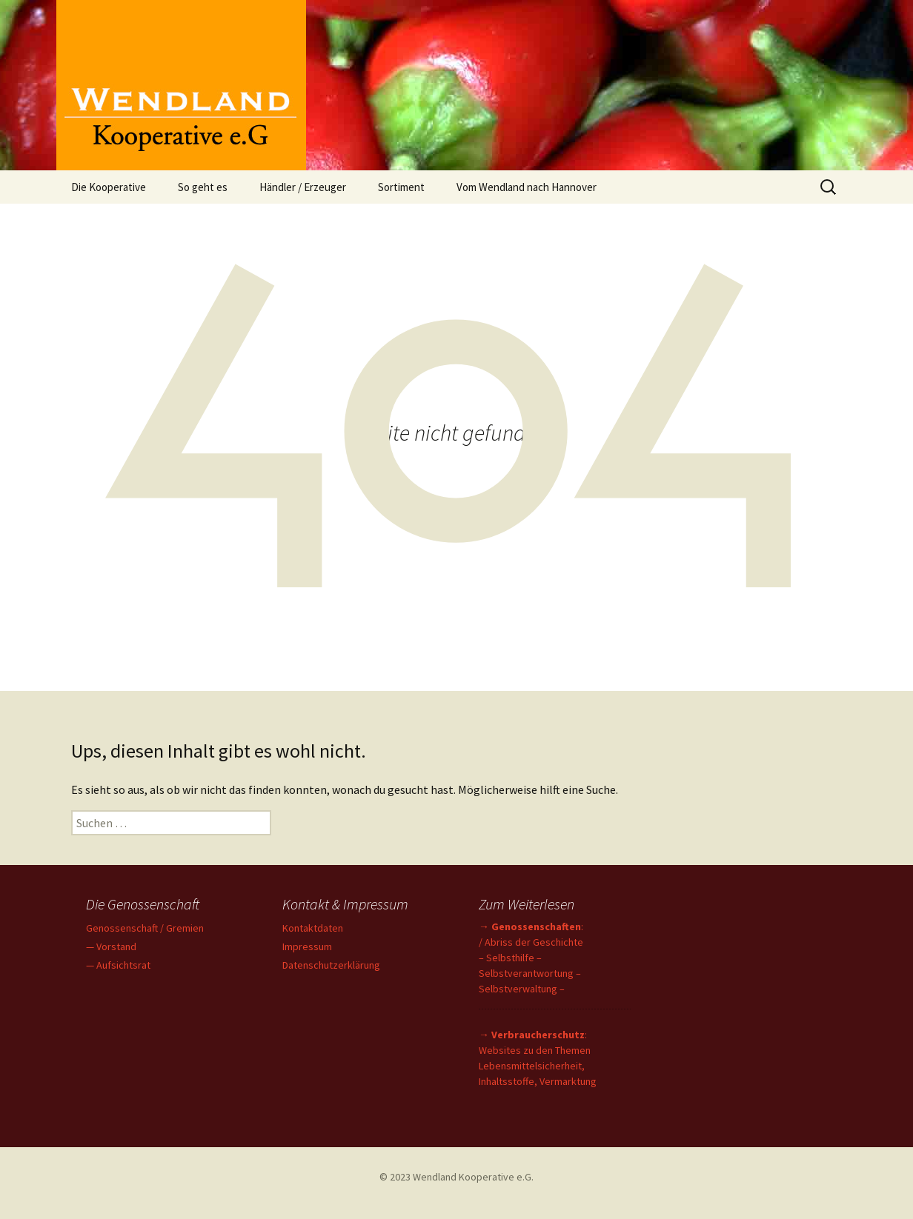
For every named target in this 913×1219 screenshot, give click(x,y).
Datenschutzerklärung (331, 965)
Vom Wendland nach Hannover (526, 187)
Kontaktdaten (312, 928)
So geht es (203, 187)
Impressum (307, 946)
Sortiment (401, 187)
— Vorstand (111, 946)
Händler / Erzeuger (302, 187)
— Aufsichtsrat (118, 965)
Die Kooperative (108, 187)
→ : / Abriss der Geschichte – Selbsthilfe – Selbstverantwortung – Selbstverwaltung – (531, 957)
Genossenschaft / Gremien (145, 928)
